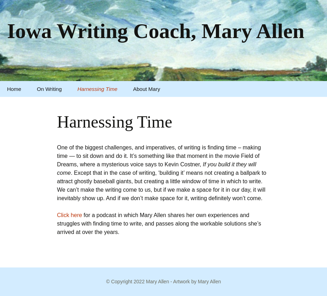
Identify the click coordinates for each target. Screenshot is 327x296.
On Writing (49, 89)
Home (14, 89)
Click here (69, 215)
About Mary (146, 89)
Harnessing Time (97, 89)
